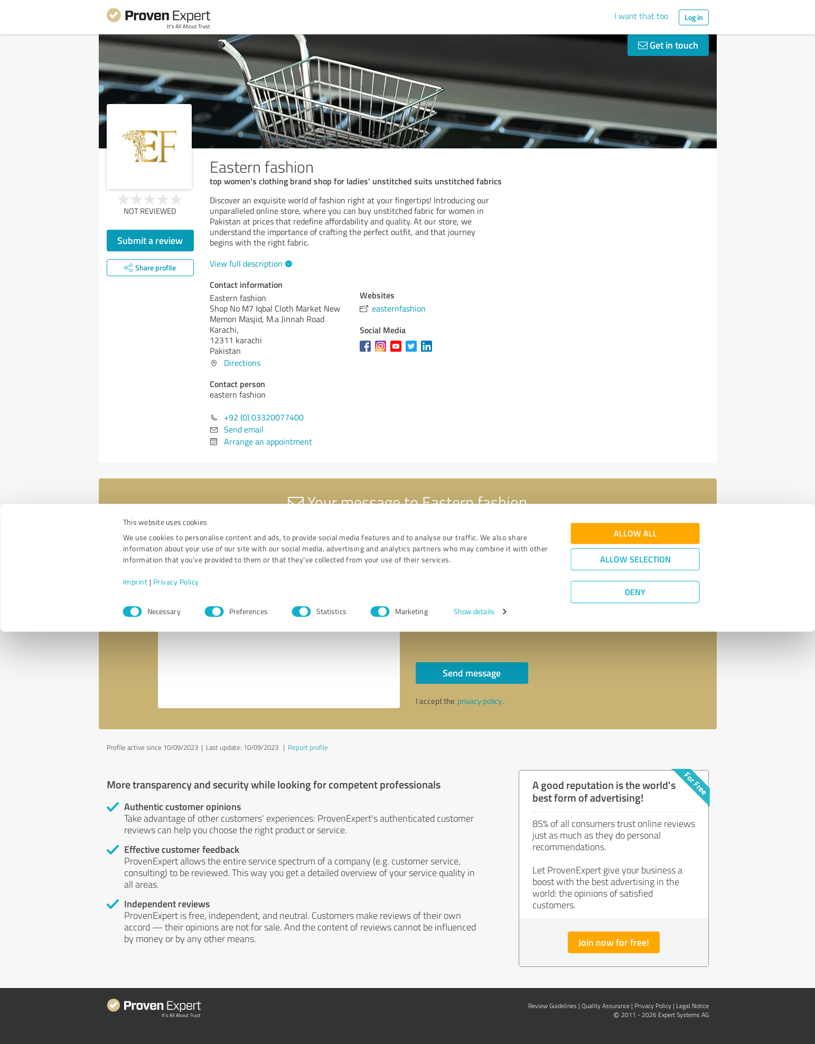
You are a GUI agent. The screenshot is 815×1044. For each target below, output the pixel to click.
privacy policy (479, 701)
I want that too (641, 16)
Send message (472, 673)
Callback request (461, 599)
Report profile (308, 747)
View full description (249, 263)
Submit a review (150, 240)
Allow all (635, 946)
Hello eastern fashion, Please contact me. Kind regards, (279, 617)
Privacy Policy (176, 995)
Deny (635, 1005)
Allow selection (635, 972)
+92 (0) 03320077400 (264, 417)
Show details (474, 1024)
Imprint (135, 995)
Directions (242, 363)
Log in (694, 17)
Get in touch (668, 45)
